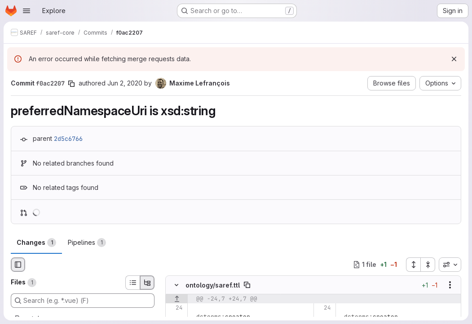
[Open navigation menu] (26, 11)
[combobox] (450, 264)
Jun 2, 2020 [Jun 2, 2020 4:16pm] (124, 83)
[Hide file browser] (18, 264)
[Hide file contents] (176, 284)
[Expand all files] (413, 264)
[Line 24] (175, 307)
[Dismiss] (454, 59)
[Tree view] (147, 282)
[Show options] (450, 284)
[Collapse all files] (428, 264)
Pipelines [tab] (87, 242)
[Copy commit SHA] (71, 83)
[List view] (132, 282)
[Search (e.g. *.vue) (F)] (82, 300)
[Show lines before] (177, 298)
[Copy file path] (247, 284)
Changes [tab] (36, 242)
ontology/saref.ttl (212, 285)
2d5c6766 (68, 139)
